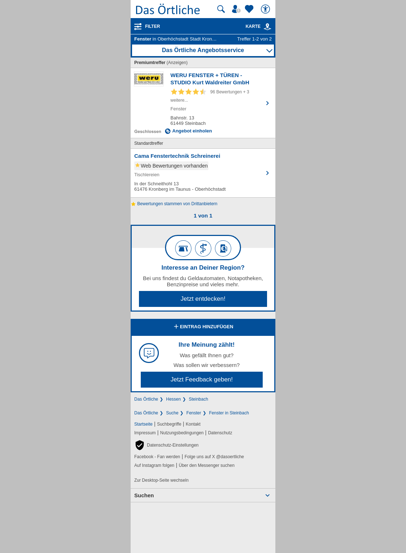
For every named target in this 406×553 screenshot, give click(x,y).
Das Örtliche (146, 399)
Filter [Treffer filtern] (152, 26)
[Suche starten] (221, 9)
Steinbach (198, 399)
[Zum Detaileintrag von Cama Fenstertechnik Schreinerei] (203, 173)
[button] (166, 445)
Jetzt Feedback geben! (201, 379)
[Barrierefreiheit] (266, 9)
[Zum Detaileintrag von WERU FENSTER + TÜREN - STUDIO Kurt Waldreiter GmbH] (203, 103)
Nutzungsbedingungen (182, 432)
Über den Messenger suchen (206, 465)
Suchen (144, 495)
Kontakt (193, 424)
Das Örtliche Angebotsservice (203, 50)
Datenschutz (220, 432)
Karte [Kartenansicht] (259, 26)
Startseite (143, 424)
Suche (172, 412)
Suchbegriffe (169, 424)
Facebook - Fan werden (157, 456)
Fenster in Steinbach (229, 412)
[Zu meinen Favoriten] (250, 9)
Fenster (193, 412)
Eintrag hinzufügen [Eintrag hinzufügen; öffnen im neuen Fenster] (203, 327)
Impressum (145, 432)
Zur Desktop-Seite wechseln (161, 480)
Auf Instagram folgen (154, 465)
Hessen (173, 399)
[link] (267, 26)
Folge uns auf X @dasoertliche (214, 456)
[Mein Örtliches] (237, 9)
